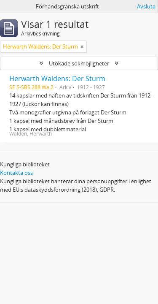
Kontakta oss (16, 172)
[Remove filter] (82, 46)
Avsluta (146, 6)
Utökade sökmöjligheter (79, 63)
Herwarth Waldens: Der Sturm (57, 78)
